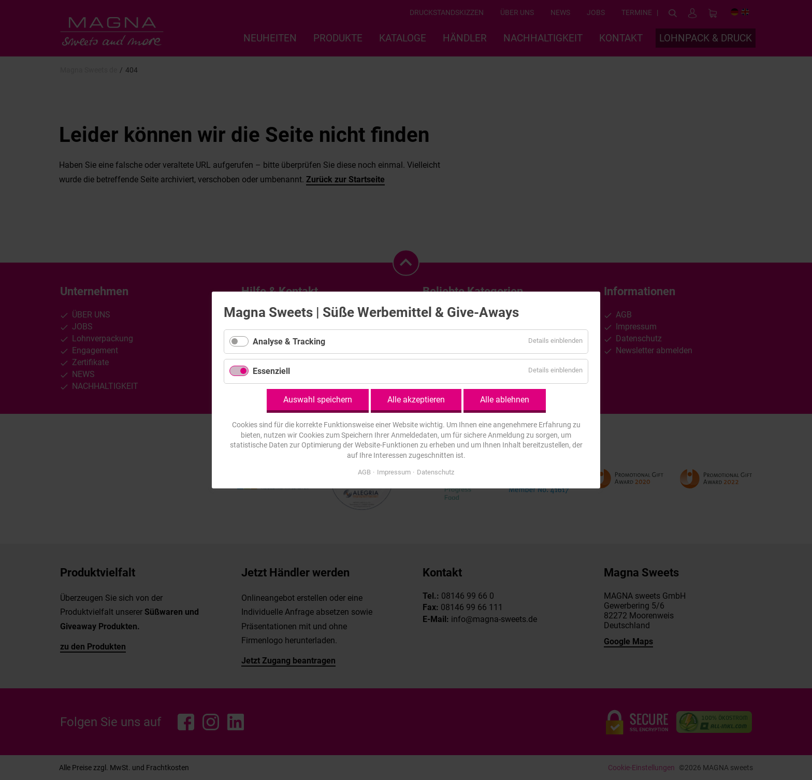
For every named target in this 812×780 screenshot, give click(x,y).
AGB (364, 472)
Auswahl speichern (317, 400)
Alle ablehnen (504, 400)
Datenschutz (435, 472)
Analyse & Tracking (289, 341)
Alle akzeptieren (416, 400)
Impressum (394, 472)
